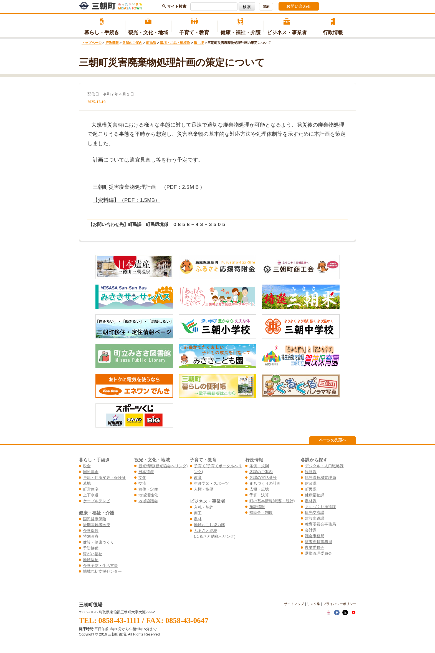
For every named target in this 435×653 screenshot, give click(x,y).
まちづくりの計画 (264, 483)
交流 (142, 483)
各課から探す (314, 459)
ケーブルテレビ (96, 501)
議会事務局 (314, 536)
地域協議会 (148, 501)
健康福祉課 (314, 495)
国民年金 (90, 471)
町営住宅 (90, 489)
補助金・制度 (261, 512)
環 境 (199, 43)
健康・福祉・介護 (241, 26)
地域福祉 (90, 559)
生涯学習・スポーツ (211, 483)
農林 (198, 519)
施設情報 (257, 506)
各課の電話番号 (263, 477)
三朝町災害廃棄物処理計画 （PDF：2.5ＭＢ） (149, 187)
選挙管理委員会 (318, 553)
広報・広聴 (259, 489)
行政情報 (333, 26)
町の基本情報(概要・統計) (272, 501)
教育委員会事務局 (320, 524)
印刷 (266, 7)
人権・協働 (203, 489)
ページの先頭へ (332, 440)
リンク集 (313, 604)
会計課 (311, 530)
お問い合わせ (298, 6)
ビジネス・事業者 (287, 26)
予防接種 (90, 548)
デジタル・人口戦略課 (324, 466)
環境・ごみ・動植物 (175, 43)
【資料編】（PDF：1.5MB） (126, 200)
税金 (87, 466)
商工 (198, 513)
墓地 (87, 483)
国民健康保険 (94, 519)
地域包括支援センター (102, 571)
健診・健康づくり (98, 542)
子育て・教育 (194, 26)
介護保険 (90, 530)
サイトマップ (294, 604)
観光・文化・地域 (148, 26)
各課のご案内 (132, 43)
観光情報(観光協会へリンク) (163, 466)
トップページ (92, 43)
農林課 (311, 501)
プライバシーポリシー (339, 604)
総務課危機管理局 (320, 477)
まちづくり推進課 (320, 506)
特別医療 (90, 536)
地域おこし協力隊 (209, 525)
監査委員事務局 (318, 541)
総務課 (311, 471)
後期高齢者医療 (96, 525)
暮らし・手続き (102, 26)
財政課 (311, 483)
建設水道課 (314, 518)
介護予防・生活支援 (100, 565)
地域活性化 (148, 495)
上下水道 (90, 495)
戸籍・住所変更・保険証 (104, 477)
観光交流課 (314, 512)
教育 (198, 477)
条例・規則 (259, 466)
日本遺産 (146, 471)
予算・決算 (259, 495)
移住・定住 (148, 489)
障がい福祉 (92, 554)
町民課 (151, 43)
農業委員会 (314, 547)
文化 (142, 477)
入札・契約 (203, 507)
